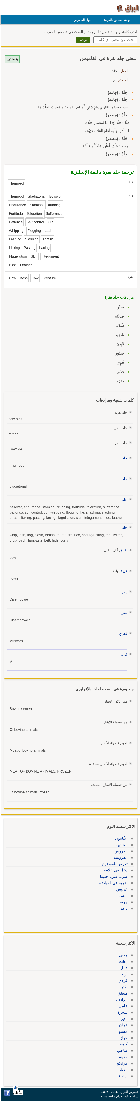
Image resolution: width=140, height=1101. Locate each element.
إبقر (124, 592)
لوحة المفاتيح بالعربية (116, 20)
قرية (123, 571)
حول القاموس (82, 20)
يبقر (124, 613)
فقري (122, 633)
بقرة (123, 550)
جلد (124, 458)
